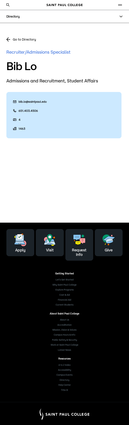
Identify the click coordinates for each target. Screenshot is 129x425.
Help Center (64, 385)
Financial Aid (64, 300)
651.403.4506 (28, 110)
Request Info (79, 244)
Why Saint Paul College (64, 284)
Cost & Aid (64, 295)
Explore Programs (64, 289)
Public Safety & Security (64, 340)
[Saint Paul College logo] (65, 5)
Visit (50, 242)
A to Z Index (65, 365)
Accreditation (64, 325)
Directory (64, 380)
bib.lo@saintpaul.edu (33, 101)
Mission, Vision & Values (64, 330)
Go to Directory (24, 39)
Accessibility (64, 370)
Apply (20, 242)
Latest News (64, 350)
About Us (64, 319)
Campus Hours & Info (64, 334)
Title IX (64, 390)
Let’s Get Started (65, 279)
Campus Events (64, 375)
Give (109, 242)
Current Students (65, 304)
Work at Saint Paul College (64, 345)
